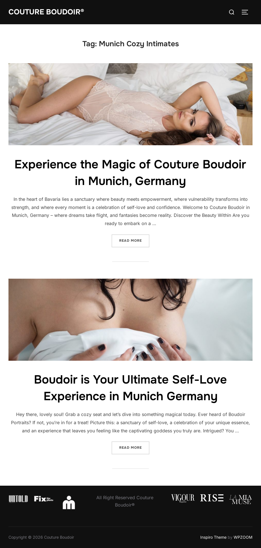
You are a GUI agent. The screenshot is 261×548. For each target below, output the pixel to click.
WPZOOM (243, 537)
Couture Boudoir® (46, 12)
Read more (134, 240)
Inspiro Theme (213, 537)
